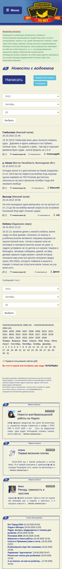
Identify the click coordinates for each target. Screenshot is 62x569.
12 (38, 347)
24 (32, 350)
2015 (24, 334)
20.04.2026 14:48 (31, 536)
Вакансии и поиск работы (20, 539)
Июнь (47, 341)
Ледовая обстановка (44, 78)
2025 (37, 337)
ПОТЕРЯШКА (51, 366)
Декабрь (46, 344)
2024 (31, 337)
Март (25, 341)
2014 (18, 334)
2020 (4, 337)
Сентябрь (16, 344)
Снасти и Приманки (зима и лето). (24, 541)
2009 (37, 331)
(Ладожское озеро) (17, 224)
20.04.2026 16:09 (25, 533)
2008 (31, 331)
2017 (37, 334)
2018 (44, 334)
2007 (24, 331)
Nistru (21, 486)
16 (54, 347)
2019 (50, 334)
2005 (11, 331)
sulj (56, 215)
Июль (54, 341)
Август (5, 344)
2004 (4, 331)
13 (42, 347)
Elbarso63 (53, 188)
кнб (19, 411)
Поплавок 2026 (15, 536)
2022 (18, 337)
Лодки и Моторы (16, 527)
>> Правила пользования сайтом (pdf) (19, 361)
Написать (14, 79)
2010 (44, 331)
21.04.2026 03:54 (31, 524)
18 (8, 350)
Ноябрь (37, 344)
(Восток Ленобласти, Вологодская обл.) (28, 163)
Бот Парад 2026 (15, 524)
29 (53, 350)
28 (49, 350)
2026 (44, 337)
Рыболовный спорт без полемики (24, 547)
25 (36, 350)
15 (50, 347)
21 (20, 350)
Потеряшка (40, 83)
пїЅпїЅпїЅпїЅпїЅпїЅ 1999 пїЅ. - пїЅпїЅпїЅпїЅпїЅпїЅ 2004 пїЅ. (28, 326)
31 (8, 353)
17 (3, 350)
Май (40, 341)
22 (24, 350)
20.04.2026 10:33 (42, 539)
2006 (18, 331)
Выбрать (9, 120)
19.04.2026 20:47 (41, 552)
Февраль (16, 341)
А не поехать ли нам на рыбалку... (24, 561)
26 (40, 350)
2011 (50, 331)
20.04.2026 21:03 (33, 527)
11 (34, 347)
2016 (31, 334)
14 (46, 347)
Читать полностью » (32, 434)
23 (28, 350)
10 (29, 347)
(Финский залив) (17, 132)
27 (44, 350)
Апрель (33, 341)
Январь (6, 341)
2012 (4, 334)
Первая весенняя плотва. (33, 453)
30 (3, 353)
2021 (11, 337)
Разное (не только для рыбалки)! (24, 555)
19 (12, 350)
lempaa (21, 450)
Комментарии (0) (18, 154)
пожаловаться (34, 154)
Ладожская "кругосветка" (20, 552)
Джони (55, 272)
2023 (24, 337)
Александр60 (52, 154)
